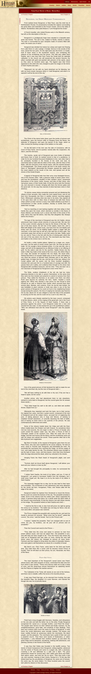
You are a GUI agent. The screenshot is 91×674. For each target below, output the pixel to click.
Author (64, 5)
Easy (69, 5)
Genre (58, 5)
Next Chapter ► (65, 14)
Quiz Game (83, 1)
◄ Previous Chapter (27, 14)
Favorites (81, 5)
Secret (88, 5)
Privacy (52, 669)
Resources (74, 1)
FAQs (38, 669)
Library (67, 1)
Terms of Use (45, 669)
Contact (58, 669)
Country (51, 5)
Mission (33, 669)
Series (75, 5)
